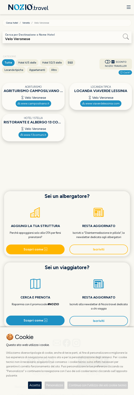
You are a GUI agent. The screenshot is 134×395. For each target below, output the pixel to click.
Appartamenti (37, 69)
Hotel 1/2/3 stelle (52, 62)
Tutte (8, 62)
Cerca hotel (12, 22)
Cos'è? (125, 72)
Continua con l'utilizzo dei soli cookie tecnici (97, 385)
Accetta (34, 385)
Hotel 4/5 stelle (27, 62)
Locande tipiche (13, 69)
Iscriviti (98, 249)
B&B (70, 62)
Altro (54, 69)
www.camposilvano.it (33, 103)
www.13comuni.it (33, 135)
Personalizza (54, 385)
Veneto (26, 22)
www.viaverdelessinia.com (101, 103)
